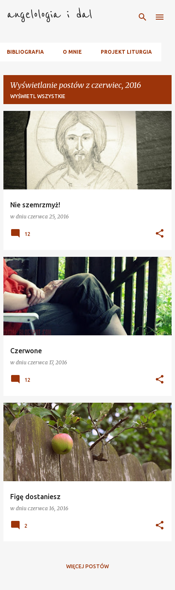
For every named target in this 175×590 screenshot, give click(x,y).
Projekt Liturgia (126, 52)
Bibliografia (25, 52)
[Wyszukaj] (142, 17)
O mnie (72, 52)
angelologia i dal (49, 14)
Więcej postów (87, 566)
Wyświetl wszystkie (37, 96)
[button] (160, 234)
